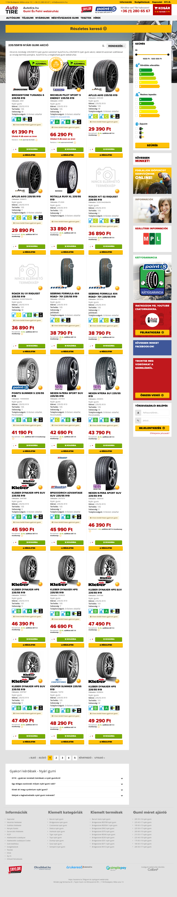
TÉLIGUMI (27, 18)
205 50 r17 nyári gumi (143, 847)
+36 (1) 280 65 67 (135, 11)
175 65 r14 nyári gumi (143, 840)
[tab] (67, 778)
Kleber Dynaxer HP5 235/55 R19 (25, 591)
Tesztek (10, 850)
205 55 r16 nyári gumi (143, 819)
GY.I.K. (167, 2)
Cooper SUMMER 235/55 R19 (65, 688)
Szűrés (152, 145)
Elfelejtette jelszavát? (159, 433)
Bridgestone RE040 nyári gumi (103, 834)
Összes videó (152, 395)
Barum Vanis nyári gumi (101, 819)
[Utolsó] (99, 758)
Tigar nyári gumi (56, 834)
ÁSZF (9, 834)
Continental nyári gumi (58, 825)
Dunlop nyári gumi (57, 840)
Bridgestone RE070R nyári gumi (104, 822)
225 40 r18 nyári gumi (143, 837)
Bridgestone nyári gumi (58, 822)
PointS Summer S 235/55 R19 (28, 395)
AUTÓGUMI (13, 18)
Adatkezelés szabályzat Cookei (19, 840)
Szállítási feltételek (14, 825)
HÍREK (97, 18)
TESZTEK (86, 18)
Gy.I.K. (9, 856)
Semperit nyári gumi (57, 847)
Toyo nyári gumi (56, 837)
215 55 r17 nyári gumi (143, 834)
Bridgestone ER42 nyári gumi (103, 828)
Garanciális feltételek (15, 831)
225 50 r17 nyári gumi (143, 828)
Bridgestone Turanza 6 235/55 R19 (28, 97)
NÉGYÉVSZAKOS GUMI (65, 18)
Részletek (28, 155)
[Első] (32, 758)
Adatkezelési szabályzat (16, 837)
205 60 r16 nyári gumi (143, 831)
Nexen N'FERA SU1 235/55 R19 (104, 395)
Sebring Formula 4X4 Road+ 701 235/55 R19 (64, 295)
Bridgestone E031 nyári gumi (103, 840)
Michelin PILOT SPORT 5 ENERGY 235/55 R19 (65, 97)
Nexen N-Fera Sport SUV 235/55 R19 (66, 395)
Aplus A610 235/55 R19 (102, 95)
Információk (126, 2)
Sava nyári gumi (56, 844)
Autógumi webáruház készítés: (153, 868)
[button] (67, 778)
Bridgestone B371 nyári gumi (103, 844)
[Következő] (86, 758)
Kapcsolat (157, 2)
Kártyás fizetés (12, 828)
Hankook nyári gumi (57, 831)
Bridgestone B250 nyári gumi (103, 837)
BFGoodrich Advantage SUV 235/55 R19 (66, 494)
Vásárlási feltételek (14, 822)
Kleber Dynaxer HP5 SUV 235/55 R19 (28, 494)
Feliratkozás (152, 332)
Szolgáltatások (142, 2)
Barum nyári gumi (56, 819)
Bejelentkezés (152, 428)
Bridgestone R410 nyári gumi (103, 847)
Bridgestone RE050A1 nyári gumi (104, 825)
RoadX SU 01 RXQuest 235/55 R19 (26, 295)
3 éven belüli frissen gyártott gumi (27, 125)
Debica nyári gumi (56, 828)
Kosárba (32, 149)
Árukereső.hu (87, 867)
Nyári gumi (17, 103)
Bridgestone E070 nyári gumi (103, 831)
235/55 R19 (24, 106)
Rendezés (116, 46)
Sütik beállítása (13, 844)
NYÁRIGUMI (42, 18)
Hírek (9, 853)
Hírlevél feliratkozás (14, 859)
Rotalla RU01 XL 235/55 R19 (65, 198)
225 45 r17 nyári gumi (143, 822)
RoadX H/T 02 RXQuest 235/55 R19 (103, 198)
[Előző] (42, 758)
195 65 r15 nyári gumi (143, 825)
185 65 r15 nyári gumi (143, 844)
